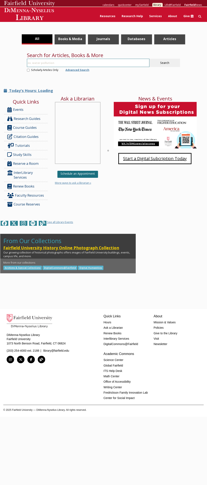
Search (164, 63)
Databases (136, 39)
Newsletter (160, 344)
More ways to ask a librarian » (73, 183)
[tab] (37, 39)
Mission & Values (165, 322)
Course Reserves (23, 204)
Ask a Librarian (113, 327)
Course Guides (22, 127)
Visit (156, 338)
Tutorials (19, 145)
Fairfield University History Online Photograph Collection (61, 248)
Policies (158, 327)
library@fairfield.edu (56, 350)
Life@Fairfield (173, 5)
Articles (169, 39)
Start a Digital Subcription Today (155, 158)
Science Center (113, 360)
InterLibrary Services (20, 175)
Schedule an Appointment (78, 174)
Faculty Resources (25, 195)
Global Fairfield (113, 365)
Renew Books (20, 186)
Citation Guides (23, 136)
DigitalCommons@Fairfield (60, 267)
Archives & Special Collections (23, 267)
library (157, 5)
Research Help (132, 16)
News (193, 5)
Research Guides (23, 119)
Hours (107, 322)
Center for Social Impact (119, 398)
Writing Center (113, 387)
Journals (103, 39)
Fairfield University (29, 4)
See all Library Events (60, 222)
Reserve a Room (23, 163)
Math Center (112, 376)
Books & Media (70, 39)
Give (188, 16)
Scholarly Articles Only (42, 70)
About (172, 16)
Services (155, 16)
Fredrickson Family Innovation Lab (126, 392)
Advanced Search (77, 70)
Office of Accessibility (117, 381)
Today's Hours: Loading (28, 90)
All (37, 38)
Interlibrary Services (116, 338)
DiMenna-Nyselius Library (29, 15)
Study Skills (20, 154)
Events (15, 109)
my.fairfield (142, 5)
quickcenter (125, 5)
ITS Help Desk (113, 371)
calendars (108, 5)
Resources (107, 16)
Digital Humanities (90, 267)
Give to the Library (165, 333)
